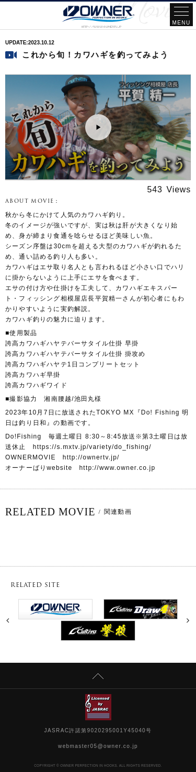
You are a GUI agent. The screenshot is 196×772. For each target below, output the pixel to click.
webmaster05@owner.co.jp (98, 746)
